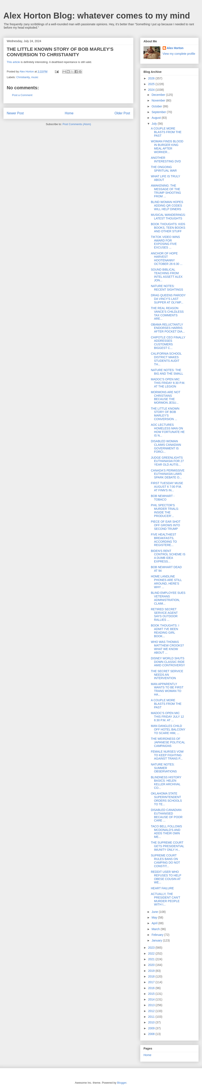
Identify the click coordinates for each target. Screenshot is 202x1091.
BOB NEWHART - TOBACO (162, 497)
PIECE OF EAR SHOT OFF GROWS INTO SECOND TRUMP (166, 525)
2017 (151, 982)
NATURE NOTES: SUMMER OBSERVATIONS (164, 768)
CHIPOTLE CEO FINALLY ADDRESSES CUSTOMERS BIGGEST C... (168, 343)
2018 (151, 976)
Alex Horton (175, 48)
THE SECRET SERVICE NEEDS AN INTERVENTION (167, 674)
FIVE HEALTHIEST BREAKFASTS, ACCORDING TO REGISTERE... (164, 540)
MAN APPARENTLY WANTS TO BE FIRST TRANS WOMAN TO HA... (167, 689)
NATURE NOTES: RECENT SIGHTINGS (167, 287)
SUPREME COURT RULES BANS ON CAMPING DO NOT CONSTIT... (165, 861)
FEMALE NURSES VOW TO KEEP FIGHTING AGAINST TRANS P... (167, 755)
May (155, 917)
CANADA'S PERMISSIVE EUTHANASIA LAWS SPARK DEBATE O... (168, 474)
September (159, 112)
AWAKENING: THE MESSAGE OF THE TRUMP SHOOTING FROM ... (166, 191)
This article (13, 62)
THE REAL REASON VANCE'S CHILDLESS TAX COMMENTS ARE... (167, 313)
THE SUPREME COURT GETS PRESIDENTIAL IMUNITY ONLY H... (167, 846)
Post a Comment (22, 95)
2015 (151, 993)
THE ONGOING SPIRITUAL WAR (164, 168)
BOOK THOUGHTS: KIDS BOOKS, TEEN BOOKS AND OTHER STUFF (168, 227)
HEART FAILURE (162, 888)
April (155, 923)
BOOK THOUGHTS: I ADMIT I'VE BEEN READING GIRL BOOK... (165, 631)
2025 (151, 84)
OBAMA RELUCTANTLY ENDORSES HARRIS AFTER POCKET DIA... (168, 328)
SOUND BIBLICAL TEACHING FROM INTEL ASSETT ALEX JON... (166, 275)
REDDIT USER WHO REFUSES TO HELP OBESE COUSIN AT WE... (166, 877)
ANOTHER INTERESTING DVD (166, 159)
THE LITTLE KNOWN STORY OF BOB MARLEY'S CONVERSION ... (165, 414)
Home (69, 113)
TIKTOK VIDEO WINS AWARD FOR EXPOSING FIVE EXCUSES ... (165, 242)
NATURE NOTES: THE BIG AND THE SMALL (167, 371)
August (156, 117)
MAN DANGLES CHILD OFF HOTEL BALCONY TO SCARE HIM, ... (168, 729)
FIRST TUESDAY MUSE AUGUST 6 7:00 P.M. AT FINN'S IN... (167, 486)
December (159, 94)
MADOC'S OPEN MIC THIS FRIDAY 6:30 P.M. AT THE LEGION (168, 383)
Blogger (121, 1082)
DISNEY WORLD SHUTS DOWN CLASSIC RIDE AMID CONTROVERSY (168, 662)
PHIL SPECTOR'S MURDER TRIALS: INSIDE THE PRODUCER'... (165, 510)
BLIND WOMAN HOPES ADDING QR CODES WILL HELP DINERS (167, 205)
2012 (151, 1011)
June (155, 911)
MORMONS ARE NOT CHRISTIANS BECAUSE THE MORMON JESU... (165, 397)
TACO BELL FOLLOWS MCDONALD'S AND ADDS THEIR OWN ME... (166, 832)
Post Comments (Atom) (76, 124)
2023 (151, 947)
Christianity (23, 77)
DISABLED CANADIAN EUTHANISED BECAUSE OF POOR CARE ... (166, 815)
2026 (151, 78)
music (34, 77)
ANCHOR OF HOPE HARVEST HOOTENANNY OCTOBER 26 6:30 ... (166, 259)
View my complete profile (179, 53)
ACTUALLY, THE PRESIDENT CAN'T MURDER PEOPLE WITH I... (165, 899)
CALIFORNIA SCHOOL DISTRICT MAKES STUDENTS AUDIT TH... (166, 359)
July (155, 123)
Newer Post (15, 113)
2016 (151, 988)
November (159, 100)
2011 (151, 1016)
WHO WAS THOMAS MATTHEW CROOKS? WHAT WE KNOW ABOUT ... (167, 647)
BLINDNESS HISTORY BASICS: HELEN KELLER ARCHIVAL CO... (166, 782)
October (157, 106)
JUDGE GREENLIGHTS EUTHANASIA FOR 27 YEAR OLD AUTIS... (167, 461)
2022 (151, 953)
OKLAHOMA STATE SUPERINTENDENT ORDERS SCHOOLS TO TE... (166, 799)
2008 (151, 1034)
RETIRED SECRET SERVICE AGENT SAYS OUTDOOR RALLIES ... (164, 614)
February (158, 934)
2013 (151, 1005)
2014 (151, 999)
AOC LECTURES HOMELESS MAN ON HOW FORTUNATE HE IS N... (168, 430)
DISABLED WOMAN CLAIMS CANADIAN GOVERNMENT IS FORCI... (166, 446)
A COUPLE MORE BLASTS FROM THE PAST (166, 132)
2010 (151, 1022)
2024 (151, 89)
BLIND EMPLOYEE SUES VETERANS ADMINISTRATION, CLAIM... (168, 598)
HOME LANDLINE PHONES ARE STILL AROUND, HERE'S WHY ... (166, 582)
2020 (151, 965)
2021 (151, 959)
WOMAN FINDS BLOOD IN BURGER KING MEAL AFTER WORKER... (167, 147)
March (156, 929)
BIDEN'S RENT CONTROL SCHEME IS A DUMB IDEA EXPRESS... (168, 556)
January (157, 940)
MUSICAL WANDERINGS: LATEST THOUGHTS (168, 216)
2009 (151, 1028)
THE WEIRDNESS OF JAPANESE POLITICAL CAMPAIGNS (168, 742)
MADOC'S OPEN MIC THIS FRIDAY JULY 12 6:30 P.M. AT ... (167, 716)
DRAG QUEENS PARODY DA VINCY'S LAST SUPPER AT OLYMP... (168, 299)
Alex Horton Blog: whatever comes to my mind (96, 15)
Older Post (122, 113)
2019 (151, 970)
